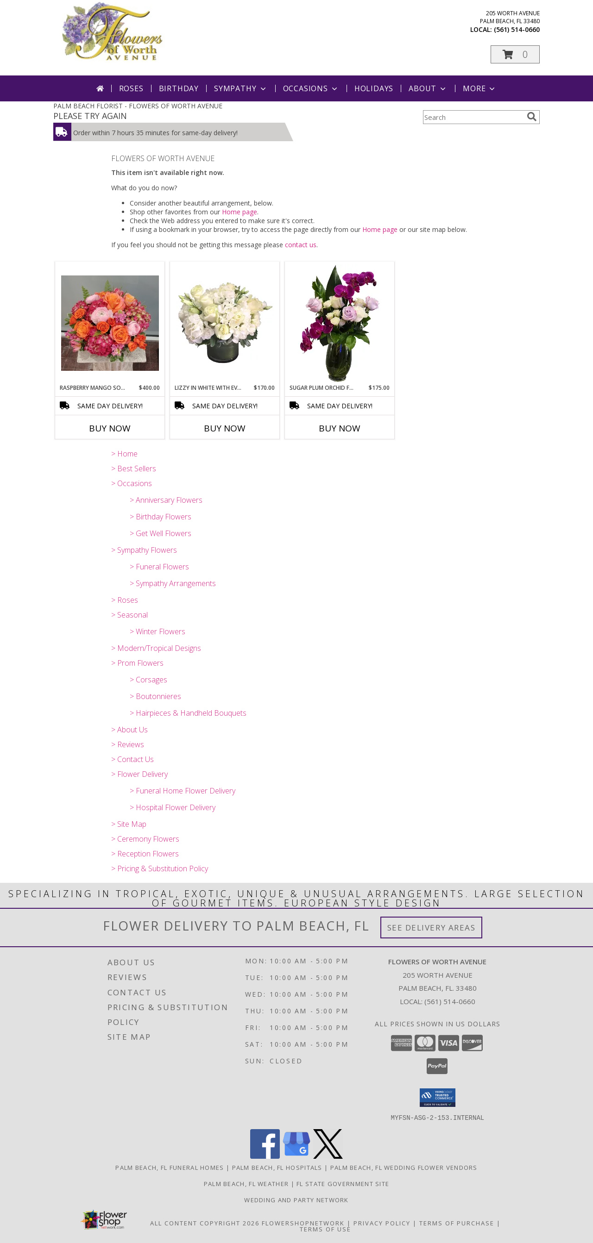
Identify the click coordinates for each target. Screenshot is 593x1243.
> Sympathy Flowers (144, 550)
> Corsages (148, 680)
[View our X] (328, 1155)
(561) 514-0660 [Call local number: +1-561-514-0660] (517, 29)
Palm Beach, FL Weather (246, 1183)
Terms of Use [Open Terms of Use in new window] (325, 1228)
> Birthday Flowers (160, 517)
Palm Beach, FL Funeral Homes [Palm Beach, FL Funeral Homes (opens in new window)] (169, 1167)
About (428, 88)
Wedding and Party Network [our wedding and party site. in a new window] (296, 1199)
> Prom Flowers (137, 663)
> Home (124, 454)
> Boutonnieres (155, 696)
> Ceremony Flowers (145, 839)
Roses (131, 88)
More (480, 88)
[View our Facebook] (265, 1155)
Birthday (179, 88)
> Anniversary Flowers (166, 500)
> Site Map (128, 824)
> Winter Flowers (157, 631)
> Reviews (127, 744)
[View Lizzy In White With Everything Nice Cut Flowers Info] (225, 323)
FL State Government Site (342, 1183)
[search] (531, 117)
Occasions (311, 88)
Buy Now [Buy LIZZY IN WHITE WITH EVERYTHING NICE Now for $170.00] (225, 428)
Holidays (373, 88)
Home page (239, 211)
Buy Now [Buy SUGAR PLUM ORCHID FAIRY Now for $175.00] (339, 428)
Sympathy (240, 88)
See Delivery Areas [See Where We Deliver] (431, 927)
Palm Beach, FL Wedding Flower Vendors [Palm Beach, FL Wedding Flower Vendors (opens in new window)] (404, 1167)
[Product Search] (473, 117)
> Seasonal (129, 615)
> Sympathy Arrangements (173, 583)
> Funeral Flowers (159, 567)
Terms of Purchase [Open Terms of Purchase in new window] (456, 1222)
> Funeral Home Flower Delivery (182, 791)
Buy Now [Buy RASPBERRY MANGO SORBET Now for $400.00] (110, 428)
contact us (300, 244)
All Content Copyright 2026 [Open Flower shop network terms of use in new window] (204, 1222)
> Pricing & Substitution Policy (159, 868)
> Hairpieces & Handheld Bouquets (188, 713)
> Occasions (131, 483)
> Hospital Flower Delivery (172, 807)
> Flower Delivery (139, 774)
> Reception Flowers (145, 854)
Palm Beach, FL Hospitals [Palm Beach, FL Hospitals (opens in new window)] (277, 1167)
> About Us (129, 730)
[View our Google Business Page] (296, 1155)
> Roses (124, 600)
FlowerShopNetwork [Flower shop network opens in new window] (303, 1222)
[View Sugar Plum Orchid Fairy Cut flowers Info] (340, 323)
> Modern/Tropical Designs (156, 648)
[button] (515, 54)
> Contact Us (132, 759)
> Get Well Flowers (160, 533)
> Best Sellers (133, 468)
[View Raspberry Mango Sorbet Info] (110, 323)
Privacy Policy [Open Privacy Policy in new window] (381, 1222)
